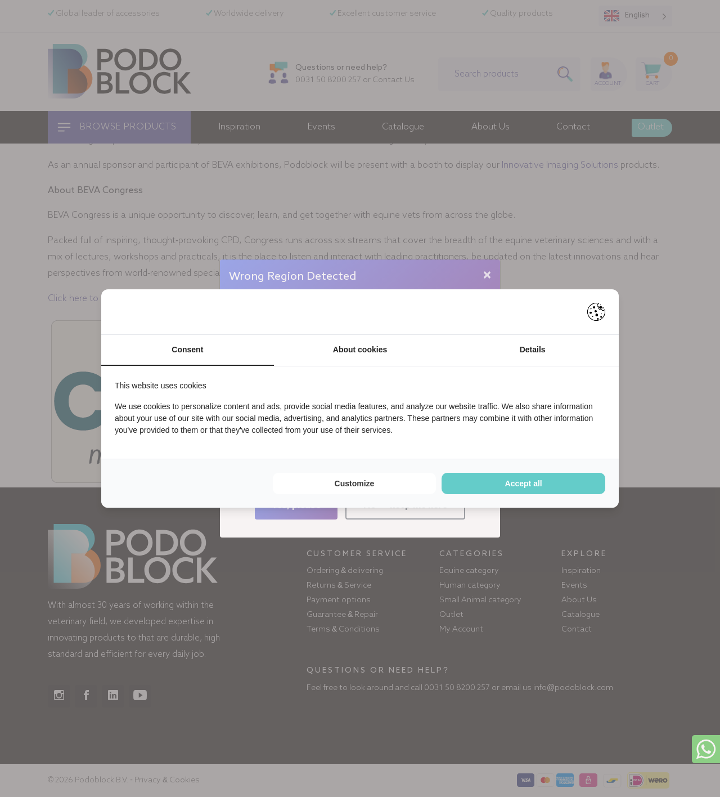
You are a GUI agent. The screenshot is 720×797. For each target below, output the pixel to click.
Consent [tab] (187, 349)
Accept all (523, 483)
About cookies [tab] (360, 349)
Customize (355, 483)
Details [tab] (533, 349)
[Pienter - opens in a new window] (596, 312)
